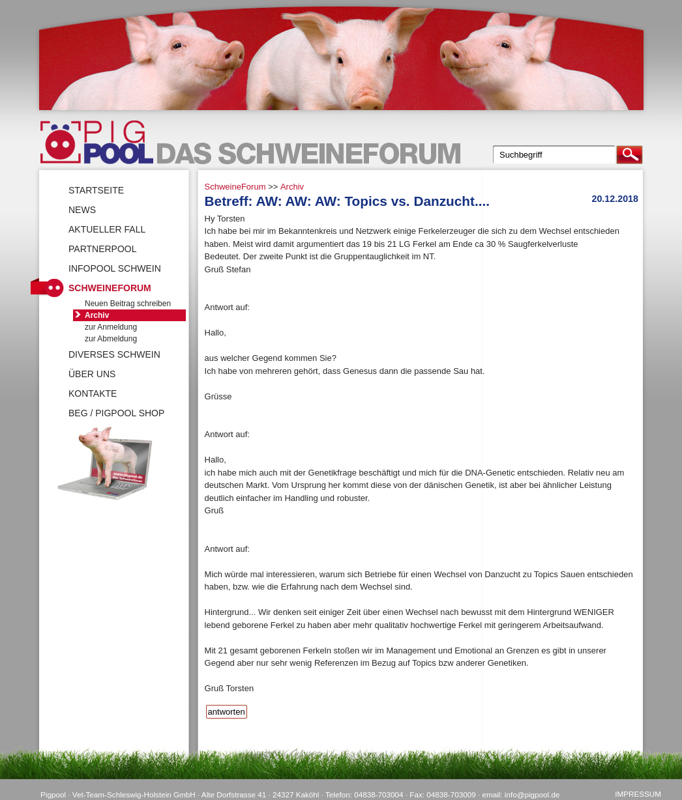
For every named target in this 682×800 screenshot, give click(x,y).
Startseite (96, 190)
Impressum (638, 794)
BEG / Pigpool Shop (116, 413)
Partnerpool (102, 249)
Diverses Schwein (114, 354)
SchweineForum (235, 187)
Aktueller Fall (106, 229)
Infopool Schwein (114, 268)
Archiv (292, 187)
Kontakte (92, 393)
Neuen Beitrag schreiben (128, 303)
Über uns (91, 374)
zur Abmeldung (111, 338)
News (82, 210)
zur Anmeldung (111, 327)
